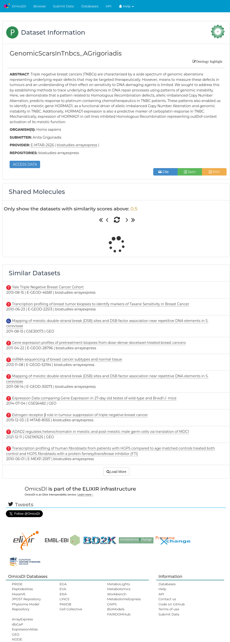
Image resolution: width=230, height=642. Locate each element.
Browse (39, 6)
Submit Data (63, 6)
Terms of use (168, 609)
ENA (63, 594)
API (108, 6)
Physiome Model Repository (25, 606)
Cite (165, 172)
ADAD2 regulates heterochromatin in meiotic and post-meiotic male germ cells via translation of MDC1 (100, 431)
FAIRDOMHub (119, 614)
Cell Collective (71, 609)
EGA (63, 584)
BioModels (115, 609)
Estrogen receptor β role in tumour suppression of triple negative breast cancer (79, 415)
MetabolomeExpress (124, 599)
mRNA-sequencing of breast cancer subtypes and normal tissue (66, 359)
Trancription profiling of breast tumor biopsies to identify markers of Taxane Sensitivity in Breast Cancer (100, 304)
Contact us (167, 599)
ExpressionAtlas (25, 629)
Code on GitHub (171, 604)
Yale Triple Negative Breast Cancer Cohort (47, 287)
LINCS (64, 599)
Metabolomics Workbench (119, 591)
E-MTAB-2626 (42, 145)
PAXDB (65, 604)
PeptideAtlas (22, 589)
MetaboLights (118, 584)
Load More (116, 472)
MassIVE (18, 594)
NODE (17, 639)
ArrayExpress (22, 619)
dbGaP (17, 624)
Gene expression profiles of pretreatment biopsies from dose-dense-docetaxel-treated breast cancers (98, 342)
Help (126, 6)
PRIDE (17, 584)
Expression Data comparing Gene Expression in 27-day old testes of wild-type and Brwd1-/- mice (93, 398)
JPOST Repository (26, 599)
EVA (63, 589)
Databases (89, 6)
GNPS (112, 604)
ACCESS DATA (25, 164)
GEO (15, 634)
